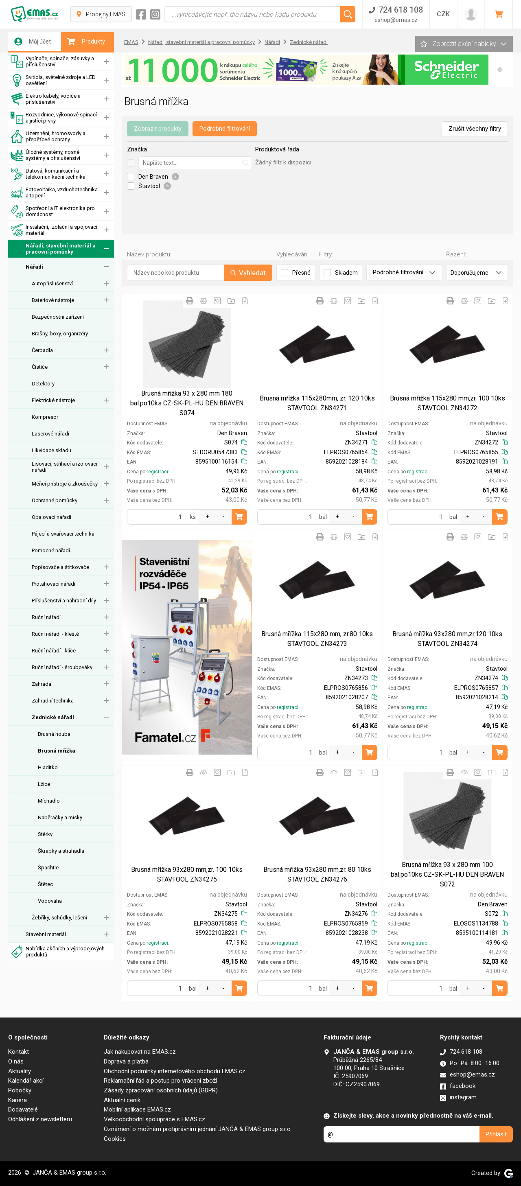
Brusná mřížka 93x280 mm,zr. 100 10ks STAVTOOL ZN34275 (187, 874)
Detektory (43, 384)
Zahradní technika (53, 701)
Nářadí (34, 267)
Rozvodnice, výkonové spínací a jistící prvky (54, 118)
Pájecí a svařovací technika (63, 534)
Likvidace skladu (51, 450)
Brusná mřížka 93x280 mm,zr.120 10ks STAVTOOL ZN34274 (447, 639)
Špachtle (48, 867)
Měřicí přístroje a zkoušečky (65, 484)
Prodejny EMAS (101, 14)
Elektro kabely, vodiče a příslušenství (46, 99)
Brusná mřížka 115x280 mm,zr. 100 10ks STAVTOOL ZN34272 (447, 403)
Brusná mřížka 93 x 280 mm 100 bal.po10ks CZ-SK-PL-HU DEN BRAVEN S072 (447, 874)
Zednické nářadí (53, 717)
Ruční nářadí (46, 617)
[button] (499, 69)
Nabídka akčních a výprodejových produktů (58, 951)
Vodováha (50, 901)
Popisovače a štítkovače (60, 567)
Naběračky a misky (60, 817)
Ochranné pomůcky (54, 500)
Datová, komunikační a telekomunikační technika (48, 174)
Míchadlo (49, 801)
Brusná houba (54, 734)
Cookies (115, 1138)
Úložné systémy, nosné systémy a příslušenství (45, 155)
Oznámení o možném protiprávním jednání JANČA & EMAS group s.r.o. (198, 1129)
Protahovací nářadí (53, 584)
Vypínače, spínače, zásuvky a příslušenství (52, 61)
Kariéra (17, 1100)
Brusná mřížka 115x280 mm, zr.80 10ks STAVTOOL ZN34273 (317, 639)
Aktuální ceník (122, 1100)
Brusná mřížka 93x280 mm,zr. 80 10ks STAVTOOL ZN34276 (317, 874)
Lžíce (44, 784)
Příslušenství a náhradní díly (64, 600)
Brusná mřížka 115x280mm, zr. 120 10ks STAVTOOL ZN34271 (317, 403)
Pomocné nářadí (51, 550)
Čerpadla (42, 350)
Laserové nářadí (50, 434)
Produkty (86, 41)
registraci (157, 472)
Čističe (40, 367)
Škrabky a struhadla (61, 851)
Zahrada (41, 684)
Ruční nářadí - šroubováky (62, 667)
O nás (16, 1061)
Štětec (45, 884)
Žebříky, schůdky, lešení (59, 918)
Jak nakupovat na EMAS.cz (140, 1051)
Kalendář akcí (26, 1080)
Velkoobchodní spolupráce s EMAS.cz (154, 1119)
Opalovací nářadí (51, 517)
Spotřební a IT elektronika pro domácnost (53, 211)
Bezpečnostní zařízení (58, 317)
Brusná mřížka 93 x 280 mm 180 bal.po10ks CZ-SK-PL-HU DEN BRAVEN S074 (186, 403)
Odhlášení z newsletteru (40, 1119)
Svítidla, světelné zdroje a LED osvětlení (53, 80)
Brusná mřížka (56, 751)
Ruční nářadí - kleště (55, 634)
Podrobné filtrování (224, 128)
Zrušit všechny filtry (475, 128)
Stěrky (45, 834)
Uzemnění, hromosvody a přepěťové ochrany (48, 136)
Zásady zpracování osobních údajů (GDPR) (161, 1090)
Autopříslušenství (52, 283)
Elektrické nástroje (53, 400)
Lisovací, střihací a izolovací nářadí (64, 467)
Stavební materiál (46, 934)
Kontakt (18, 1051)
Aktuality (19, 1071)
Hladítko (48, 767)
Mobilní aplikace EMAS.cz (137, 1109)
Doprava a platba (126, 1061)
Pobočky (19, 1090)
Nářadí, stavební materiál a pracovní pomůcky (53, 249)
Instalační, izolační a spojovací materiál (54, 230)
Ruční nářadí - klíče (54, 651)
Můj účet (32, 41)
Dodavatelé (23, 1109)
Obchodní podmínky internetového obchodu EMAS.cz (174, 1071)
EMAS (131, 42)
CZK (443, 14)
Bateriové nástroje (53, 300)
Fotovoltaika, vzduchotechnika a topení (54, 192)
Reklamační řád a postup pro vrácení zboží (160, 1080)
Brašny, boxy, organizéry (60, 333)
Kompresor (45, 417)
